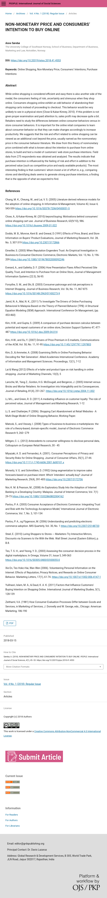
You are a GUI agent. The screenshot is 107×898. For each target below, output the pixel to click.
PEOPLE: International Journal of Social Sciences (35, 3)
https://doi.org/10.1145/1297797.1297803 (67, 344)
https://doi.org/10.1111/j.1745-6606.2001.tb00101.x (34, 462)
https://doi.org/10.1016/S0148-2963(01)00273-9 (32, 293)
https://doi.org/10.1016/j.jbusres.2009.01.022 (31, 225)
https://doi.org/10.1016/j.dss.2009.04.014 (34, 332)
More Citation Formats (17, 666)
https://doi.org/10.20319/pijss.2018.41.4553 (36, 60)
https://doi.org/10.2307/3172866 (40, 242)
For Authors (11, 820)
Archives (20, 13)
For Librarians (12, 825)
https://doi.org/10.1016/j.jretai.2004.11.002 (70, 391)
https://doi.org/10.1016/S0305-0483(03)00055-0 (32, 560)
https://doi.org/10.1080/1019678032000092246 (37, 259)
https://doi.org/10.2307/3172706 (64, 479)
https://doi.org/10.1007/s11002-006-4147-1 (76, 577)
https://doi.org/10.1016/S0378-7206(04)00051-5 (42, 208)
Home (8, 13)
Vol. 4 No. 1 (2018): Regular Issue (47, 13)
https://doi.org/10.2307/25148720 (80, 526)
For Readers (11, 814)
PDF (11, 623)
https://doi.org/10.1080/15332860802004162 (38, 496)
